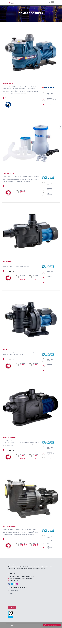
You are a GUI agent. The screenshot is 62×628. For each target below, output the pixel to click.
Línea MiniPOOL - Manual (35, 278)
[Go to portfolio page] (31, 53)
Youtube (15, 584)
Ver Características (10, 98)
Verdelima (42, 625)
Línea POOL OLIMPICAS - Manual (35, 457)
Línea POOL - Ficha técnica (23, 365)
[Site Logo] (11, 2)
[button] (49, 3)
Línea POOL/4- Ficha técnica (23, 545)
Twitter (12, 584)
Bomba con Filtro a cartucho (22, 193)
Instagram (17, 584)
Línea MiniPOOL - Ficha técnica (23, 278)
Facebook (9, 584)
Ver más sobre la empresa (13, 570)
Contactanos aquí (14, 580)
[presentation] (13, 600)
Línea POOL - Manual (36, 365)
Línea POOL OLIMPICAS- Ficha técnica (23, 457)
